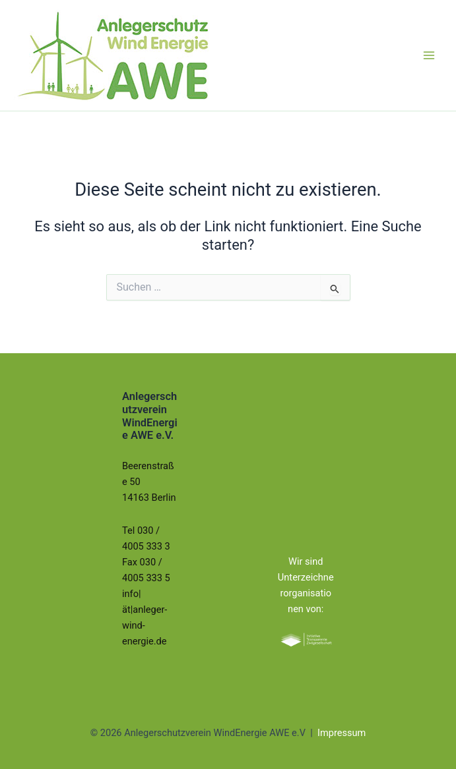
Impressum (341, 733)
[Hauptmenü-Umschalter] (429, 55)
